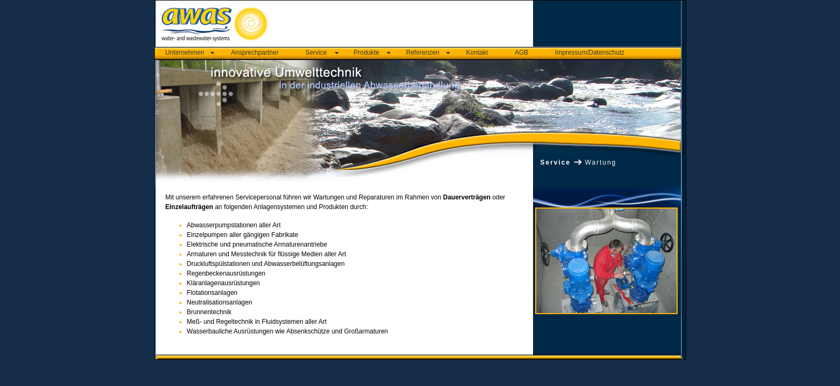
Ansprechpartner (255, 52)
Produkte (366, 52)
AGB (521, 52)
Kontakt (477, 52)
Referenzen (422, 52)
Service (316, 52)
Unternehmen (185, 52)
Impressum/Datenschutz (589, 52)
